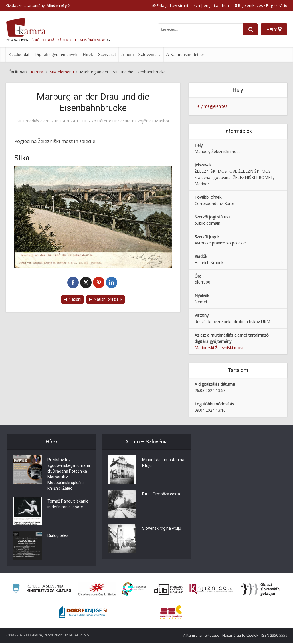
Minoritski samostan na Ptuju (163, 462)
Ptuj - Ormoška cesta (161, 494)
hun (225, 5)
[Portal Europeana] (134, 589)
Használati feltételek (240, 635)
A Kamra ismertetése (185, 54)
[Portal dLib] (168, 589)
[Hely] (274, 29)
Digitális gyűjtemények (56, 54)
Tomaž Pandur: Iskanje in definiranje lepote (67, 504)
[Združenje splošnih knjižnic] (171, 612)
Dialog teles (57, 535)
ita (216, 5)
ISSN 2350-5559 (274, 635)
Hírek (88, 54)
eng (207, 5)
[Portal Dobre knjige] (83, 612)
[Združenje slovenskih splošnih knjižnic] (211, 589)
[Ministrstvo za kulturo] (42, 589)
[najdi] (250, 29)
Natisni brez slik (105, 299)
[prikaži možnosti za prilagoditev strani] (170, 5)
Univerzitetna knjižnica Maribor (140, 121)
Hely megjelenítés (211, 106)
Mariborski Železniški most (219, 347)
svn (197, 5)
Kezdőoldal (18, 54)
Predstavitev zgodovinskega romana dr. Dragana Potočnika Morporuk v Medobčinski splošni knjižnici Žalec (68, 474)
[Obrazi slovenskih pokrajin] (260, 589)
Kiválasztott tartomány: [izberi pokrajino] (38, 5)
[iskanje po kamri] (200, 29)
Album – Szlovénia (139, 54)
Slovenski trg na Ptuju (161, 528)
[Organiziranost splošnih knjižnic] (97, 589)
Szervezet (107, 54)
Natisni (72, 299)
